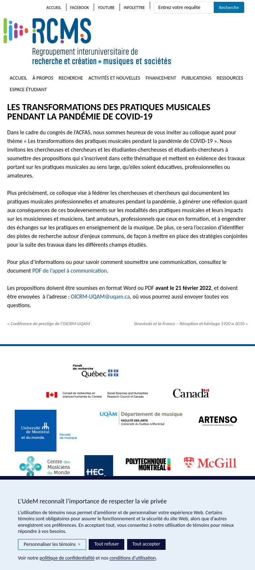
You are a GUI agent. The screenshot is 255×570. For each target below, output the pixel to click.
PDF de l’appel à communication (69, 270)
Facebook (79, 7)
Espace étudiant (28, 89)
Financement (160, 78)
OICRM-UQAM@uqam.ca (100, 296)
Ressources (230, 78)
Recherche (71, 78)
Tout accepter (146, 544)
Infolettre (134, 7)
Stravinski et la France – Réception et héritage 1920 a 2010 (191, 323)
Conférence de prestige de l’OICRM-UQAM (48, 323)
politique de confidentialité (67, 558)
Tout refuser (106, 544)
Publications (197, 78)
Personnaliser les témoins (52, 544)
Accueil (53, 7)
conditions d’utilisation (133, 558)
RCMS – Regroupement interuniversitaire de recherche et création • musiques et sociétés (129, 42)
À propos (42, 78)
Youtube (106, 7)
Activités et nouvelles (114, 78)
